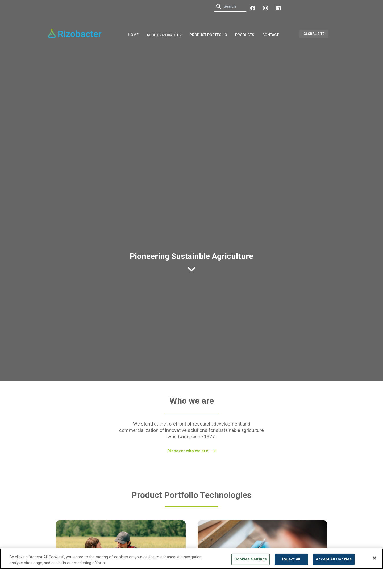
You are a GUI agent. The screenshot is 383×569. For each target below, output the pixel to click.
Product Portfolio (208, 35)
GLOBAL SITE (313, 34)
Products (244, 35)
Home (133, 35)
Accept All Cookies (334, 559)
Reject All (291, 559)
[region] (191, 558)
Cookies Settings (250, 559)
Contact (270, 35)
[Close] (374, 558)
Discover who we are (187, 451)
